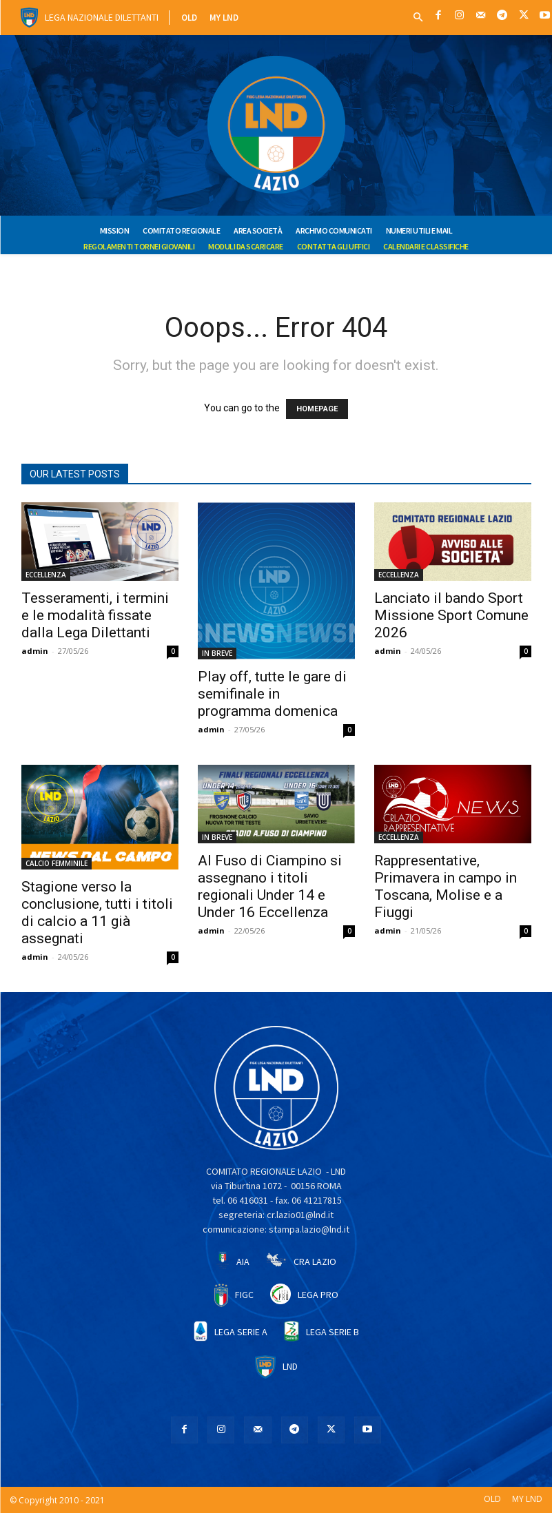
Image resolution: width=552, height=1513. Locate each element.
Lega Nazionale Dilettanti (102, 17)
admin (34, 651)
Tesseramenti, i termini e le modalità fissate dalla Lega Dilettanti (95, 615)
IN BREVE (217, 653)
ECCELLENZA (45, 574)
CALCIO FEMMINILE (56, 863)
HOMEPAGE (317, 408)
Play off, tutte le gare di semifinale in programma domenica (272, 693)
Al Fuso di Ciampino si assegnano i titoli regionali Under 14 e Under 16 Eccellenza (270, 886)
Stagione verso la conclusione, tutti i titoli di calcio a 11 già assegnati (97, 912)
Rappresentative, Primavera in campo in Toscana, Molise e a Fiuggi (445, 886)
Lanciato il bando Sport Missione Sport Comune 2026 (451, 615)
